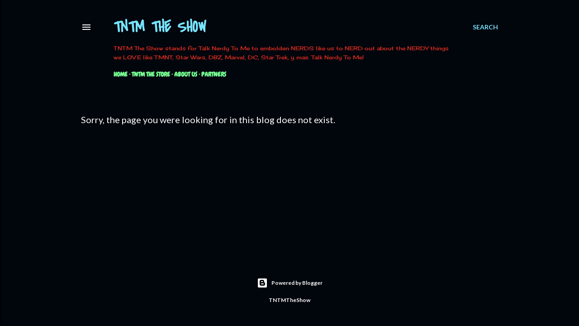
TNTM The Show (160, 27)
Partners (213, 74)
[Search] (485, 27)
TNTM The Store (151, 74)
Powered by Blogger (290, 283)
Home (121, 74)
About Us (185, 74)
